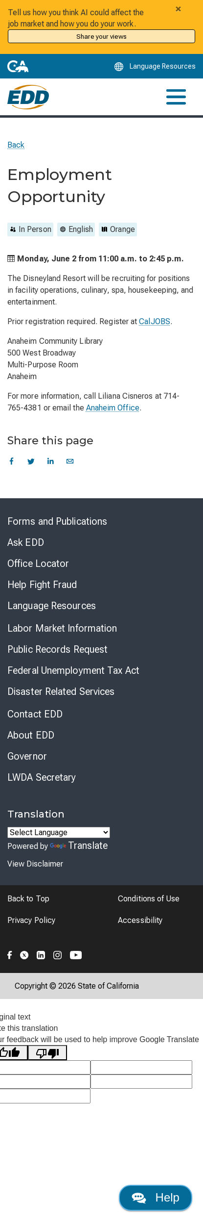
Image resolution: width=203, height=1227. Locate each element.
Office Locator (38, 563)
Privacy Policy (31, 920)
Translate (79, 845)
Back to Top (28, 898)
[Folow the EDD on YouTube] (76, 953)
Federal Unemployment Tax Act (73, 670)
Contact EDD (35, 714)
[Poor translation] (47, 1052)
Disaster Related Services (61, 691)
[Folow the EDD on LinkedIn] (41, 953)
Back (15, 145)
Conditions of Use (149, 898)
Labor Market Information (62, 628)
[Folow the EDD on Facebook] (9, 953)
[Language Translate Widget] (58, 832)
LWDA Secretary (41, 777)
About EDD (30, 735)
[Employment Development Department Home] (28, 97)
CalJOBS (154, 321)
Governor (27, 756)
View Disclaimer (35, 864)
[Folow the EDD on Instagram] (57, 953)
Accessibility (140, 920)
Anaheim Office (112, 407)
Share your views (101, 36)
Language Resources (51, 606)
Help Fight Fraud (42, 584)
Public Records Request (57, 649)
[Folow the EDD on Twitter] (24, 953)
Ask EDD (25, 542)
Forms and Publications (57, 521)
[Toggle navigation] (176, 96)
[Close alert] (178, 9)
